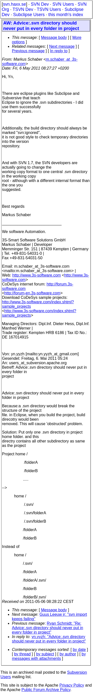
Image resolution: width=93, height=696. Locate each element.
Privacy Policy (71, 685)
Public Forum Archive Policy (46, 690)
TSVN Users (49, 9)
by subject (45, 654)
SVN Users (63, 4)
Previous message (28, 51)
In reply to (58, 51)
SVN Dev (40, 4)
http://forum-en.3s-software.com (32, 293)
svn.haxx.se (14, 4)
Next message (61, 46)
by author (68, 654)
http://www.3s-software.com (36, 275)
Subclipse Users (29, 14)
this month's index (65, 14)
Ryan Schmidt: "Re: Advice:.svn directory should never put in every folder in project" (47, 627)
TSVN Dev (23, 9)
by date (79, 649)
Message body (54, 37)
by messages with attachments (49, 656)
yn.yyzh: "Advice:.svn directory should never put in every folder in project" (49, 639)
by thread (22, 654)
